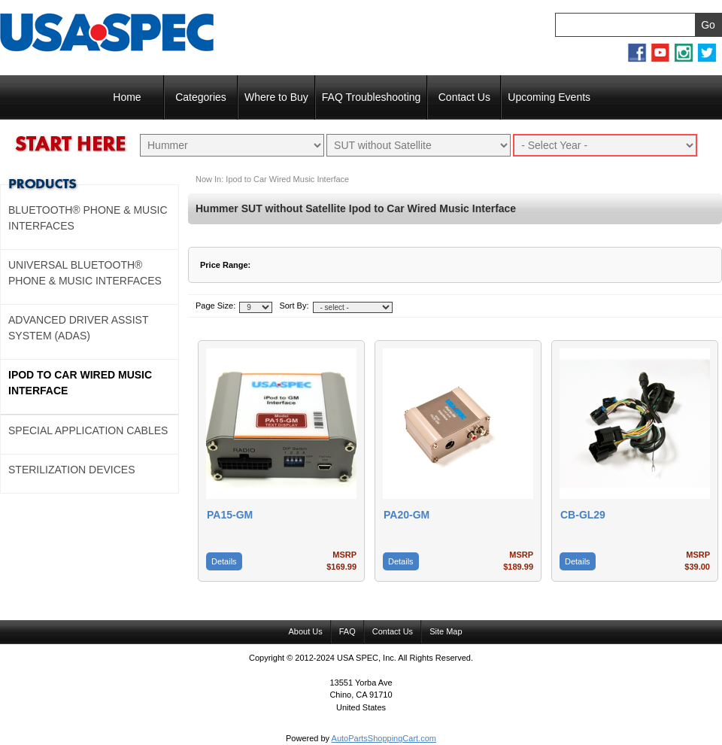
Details (224, 561)
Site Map (445, 631)
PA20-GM (406, 515)
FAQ (347, 631)
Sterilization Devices (71, 470)
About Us (305, 631)
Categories (200, 97)
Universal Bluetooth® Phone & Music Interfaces (85, 273)
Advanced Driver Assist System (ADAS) (78, 328)
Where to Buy (276, 97)
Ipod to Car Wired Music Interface (80, 383)
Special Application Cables (88, 430)
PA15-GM (230, 515)
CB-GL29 (582, 515)
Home (127, 97)
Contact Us (464, 97)
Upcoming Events (549, 97)
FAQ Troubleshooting (371, 97)
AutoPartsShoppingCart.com (384, 738)
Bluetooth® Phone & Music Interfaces (88, 218)
